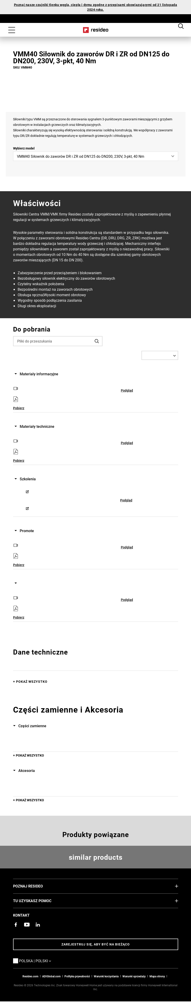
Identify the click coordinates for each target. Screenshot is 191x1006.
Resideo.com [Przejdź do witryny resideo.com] (30, 976)
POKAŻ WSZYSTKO (30, 755)
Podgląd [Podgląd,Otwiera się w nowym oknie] (127, 390)
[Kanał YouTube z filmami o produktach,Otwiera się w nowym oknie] (27, 925)
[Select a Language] (159, 355)
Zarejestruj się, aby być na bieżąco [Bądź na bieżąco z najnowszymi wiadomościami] (95, 944)
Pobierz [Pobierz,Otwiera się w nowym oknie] (18, 408)
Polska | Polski (42, 960)
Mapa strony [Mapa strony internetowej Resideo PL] (157, 976)
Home (95, 30)
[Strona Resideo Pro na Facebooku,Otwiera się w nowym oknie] (16, 925)
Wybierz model (24, 148)
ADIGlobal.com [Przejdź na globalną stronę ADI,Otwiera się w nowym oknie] (51, 976)
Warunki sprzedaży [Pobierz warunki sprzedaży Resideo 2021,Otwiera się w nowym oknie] (134, 976)
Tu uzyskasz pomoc (39, 900)
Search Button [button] (181, 25)
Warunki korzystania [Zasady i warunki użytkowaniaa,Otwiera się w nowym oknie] (106, 976)
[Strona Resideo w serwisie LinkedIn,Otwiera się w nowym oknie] (38, 925)
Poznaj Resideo (35, 885)
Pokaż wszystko (31, 681)
